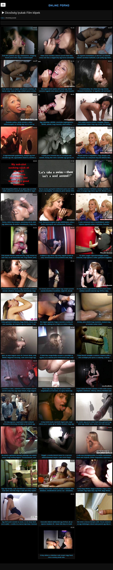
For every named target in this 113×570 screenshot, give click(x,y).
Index (3, 18)
